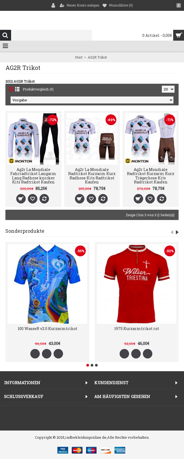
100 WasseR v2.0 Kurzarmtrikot (47, 328)
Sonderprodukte (24, 231)
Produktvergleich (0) (38, 89)
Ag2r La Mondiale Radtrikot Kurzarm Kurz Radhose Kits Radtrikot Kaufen (92, 176)
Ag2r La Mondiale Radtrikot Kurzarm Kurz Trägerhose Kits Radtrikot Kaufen (150, 176)
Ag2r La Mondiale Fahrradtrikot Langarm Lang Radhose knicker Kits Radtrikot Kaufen (33, 176)
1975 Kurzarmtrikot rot (136, 328)
